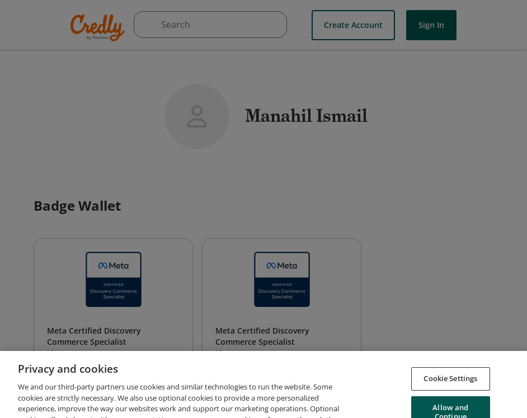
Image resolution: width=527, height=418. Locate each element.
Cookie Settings (450, 391)
